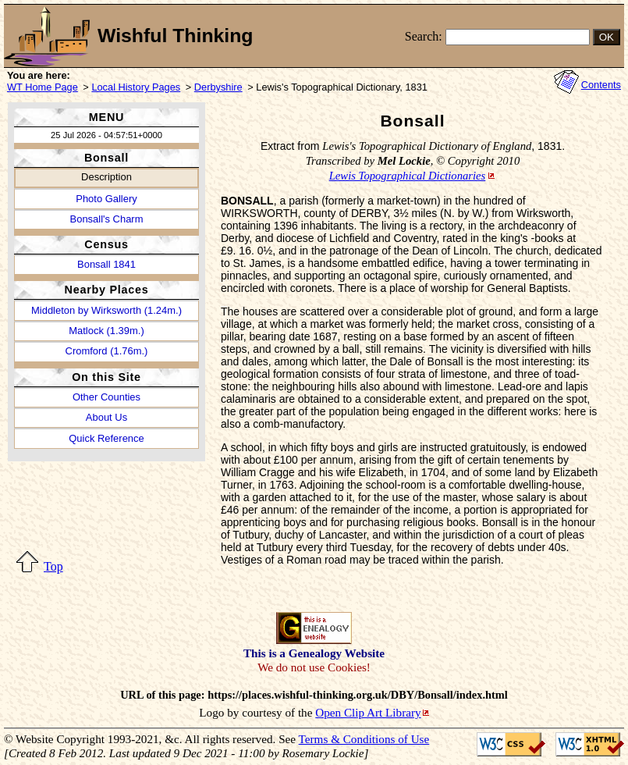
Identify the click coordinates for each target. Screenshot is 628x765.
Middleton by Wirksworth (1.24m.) (106, 310)
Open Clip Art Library (367, 712)
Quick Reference (106, 438)
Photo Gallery (106, 199)
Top (53, 566)
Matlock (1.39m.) (106, 330)
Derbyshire (218, 87)
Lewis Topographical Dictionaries (407, 175)
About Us (106, 417)
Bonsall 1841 (106, 264)
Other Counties (106, 397)
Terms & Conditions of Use (364, 738)
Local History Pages (135, 87)
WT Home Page (42, 87)
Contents (601, 85)
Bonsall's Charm (107, 219)
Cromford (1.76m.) (107, 351)
